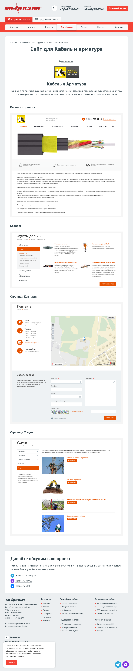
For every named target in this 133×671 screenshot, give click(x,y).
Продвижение (46, 19)
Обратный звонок (117, 8)
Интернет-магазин (69, 607)
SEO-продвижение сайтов (107, 603)
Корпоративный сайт (70, 603)
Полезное (101, 27)
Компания (14, 27)
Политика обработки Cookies (16, 626)
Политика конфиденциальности (17, 623)
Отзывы (84, 27)
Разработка (19, 19)
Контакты (119, 27)
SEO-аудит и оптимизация (107, 607)
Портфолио (66, 27)
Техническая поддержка (71, 624)
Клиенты (49, 27)
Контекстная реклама (105, 613)
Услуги (31, 27)
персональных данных (15, 656)
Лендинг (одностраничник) (72, 613)
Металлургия (67, 61)
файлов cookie (30, 648)
